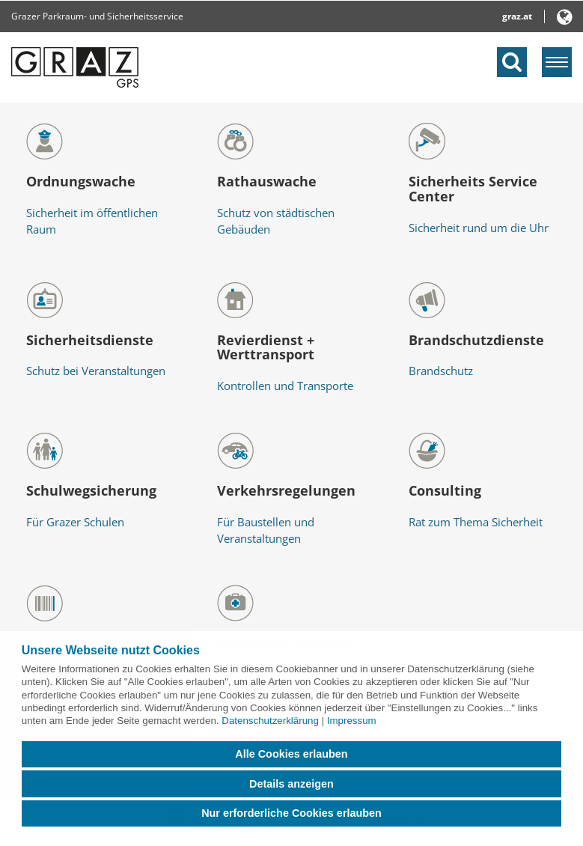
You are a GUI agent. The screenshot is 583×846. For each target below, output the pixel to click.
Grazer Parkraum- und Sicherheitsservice (97, 16)
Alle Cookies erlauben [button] (291, 754)
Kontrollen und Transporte (285, 385)
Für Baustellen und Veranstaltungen (265, 530)
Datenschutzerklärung (270, 720)
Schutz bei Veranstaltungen (95, 370)
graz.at (517, 16)
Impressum (351, 720)
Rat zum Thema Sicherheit (476, 521)
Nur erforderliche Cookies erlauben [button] (291, 813)
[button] (565, 19)
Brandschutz (441, 370)
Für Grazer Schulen (75, 521)
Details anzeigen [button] (291, 784)
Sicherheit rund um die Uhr (479, 227)
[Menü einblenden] (557, 62)
